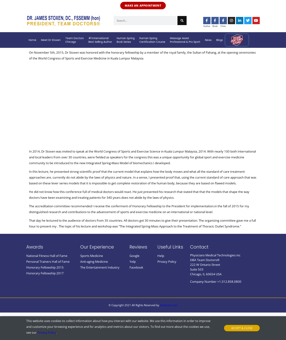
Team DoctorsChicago (74, 40)
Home (32, 40)
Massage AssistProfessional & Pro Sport (185, 40)
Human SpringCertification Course (152, 40)
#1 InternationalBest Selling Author (100, 40)
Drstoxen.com (169, 305)
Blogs (219, 40)
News (208, 40)
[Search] (182, 20)
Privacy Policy (46, 333)
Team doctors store (237, 40)
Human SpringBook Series (126, 40)
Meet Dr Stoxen (51, 40)
